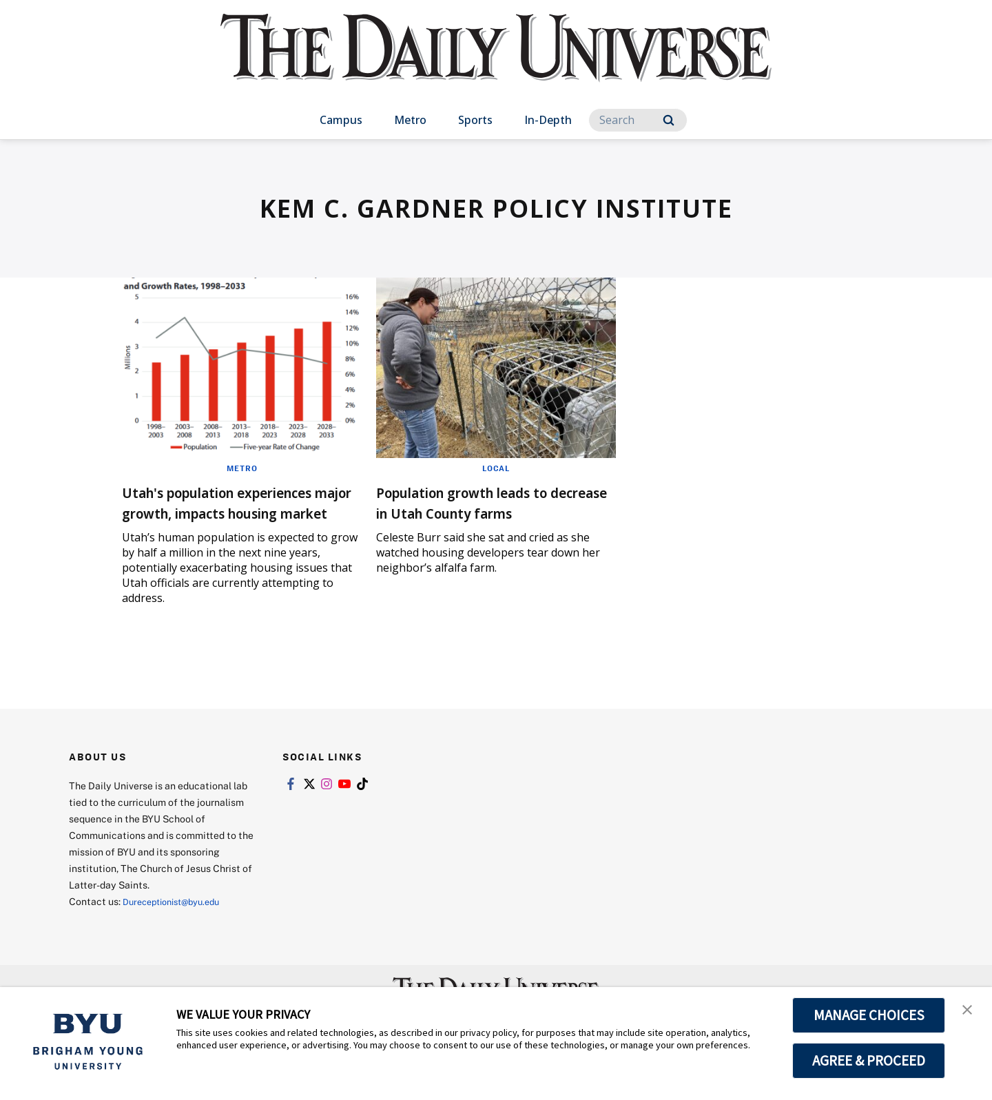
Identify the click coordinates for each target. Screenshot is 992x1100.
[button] (969, 1012)
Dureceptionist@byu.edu (178, 922)
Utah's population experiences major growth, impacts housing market (231, 512)
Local (495, 468)
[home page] (496, 62)
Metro (410, 119)
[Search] (638, 120)
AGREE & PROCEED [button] (869, 1060)
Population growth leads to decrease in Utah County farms (486, 512)
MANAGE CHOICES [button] (869, 1015)
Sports (475, 119)
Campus (341, 119)
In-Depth (548, 119)
